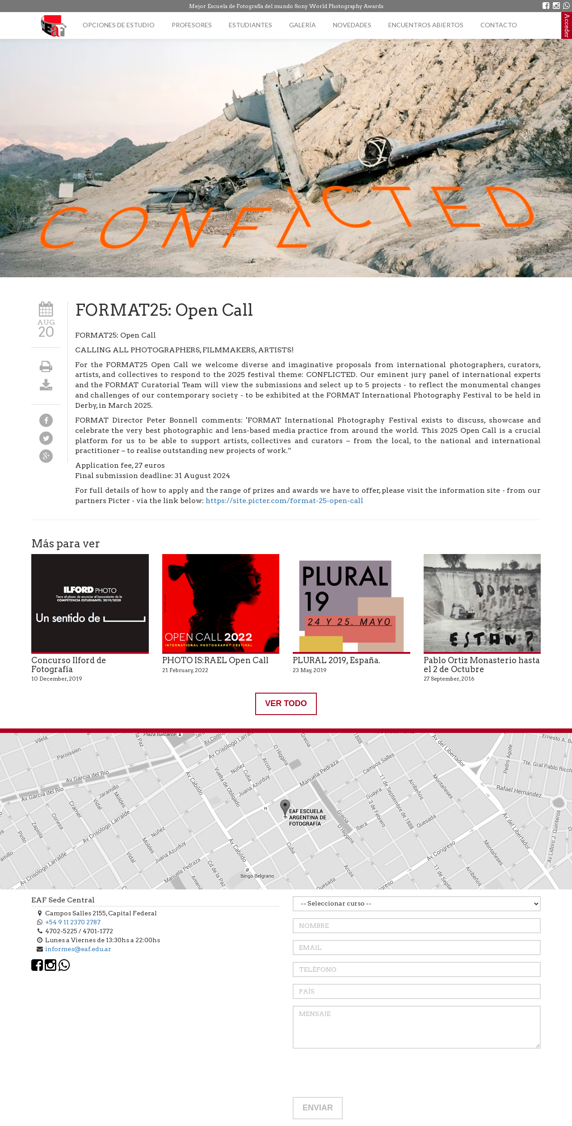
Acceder (567, 25)
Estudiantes (250, 25)
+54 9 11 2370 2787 (73, 922)
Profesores (192, 25)
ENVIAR (318, 1107)
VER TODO (286, 703)
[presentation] (361, 1072)
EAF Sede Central (63, 900)
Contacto (498, 25)
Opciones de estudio (119, 25)
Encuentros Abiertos (425, 25)
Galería (302, 25)
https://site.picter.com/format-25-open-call (284, 500)
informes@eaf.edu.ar (78, 948)
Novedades (352, 25)
